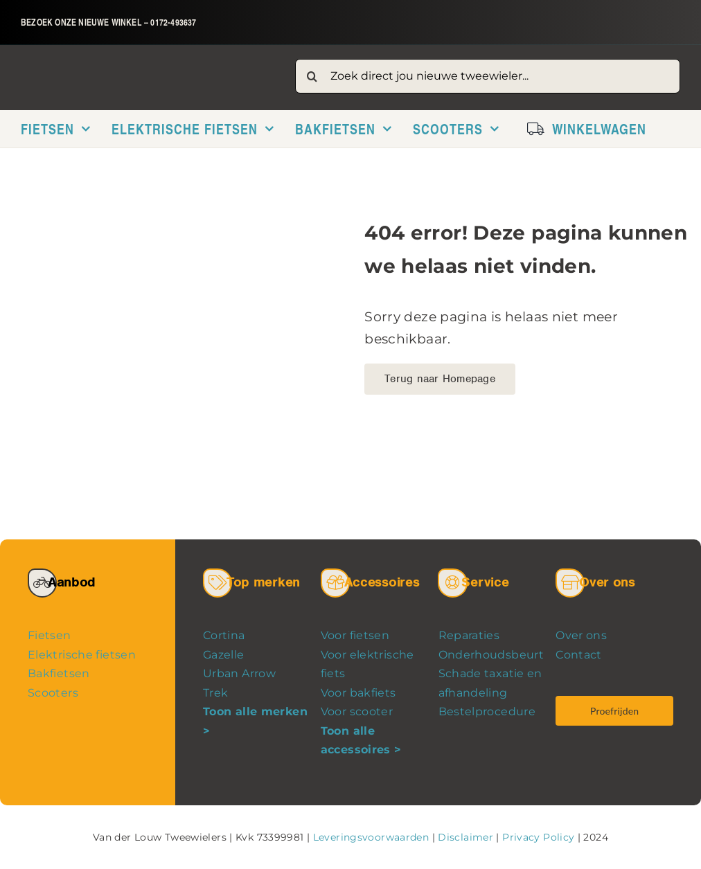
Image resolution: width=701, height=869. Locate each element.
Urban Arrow (239, 673)
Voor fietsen (355, 635)
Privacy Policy (538, 837)
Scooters (53, 692)
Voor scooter (357, 711)
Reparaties (469, 635)
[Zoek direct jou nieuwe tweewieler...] (487, 76)
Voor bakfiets (358, 692)
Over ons (581, 635)
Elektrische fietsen (82, 654)
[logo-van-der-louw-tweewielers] (145, 71)
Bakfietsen (59, 673)
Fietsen (49, 635)
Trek (216, 692)
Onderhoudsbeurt (491, 654)
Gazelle (224, 654)
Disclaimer (465, 837)
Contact (579, 654)
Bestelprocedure (487, 711)
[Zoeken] (312, 76)
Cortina (224, 635)
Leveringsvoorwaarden (371, 837)
